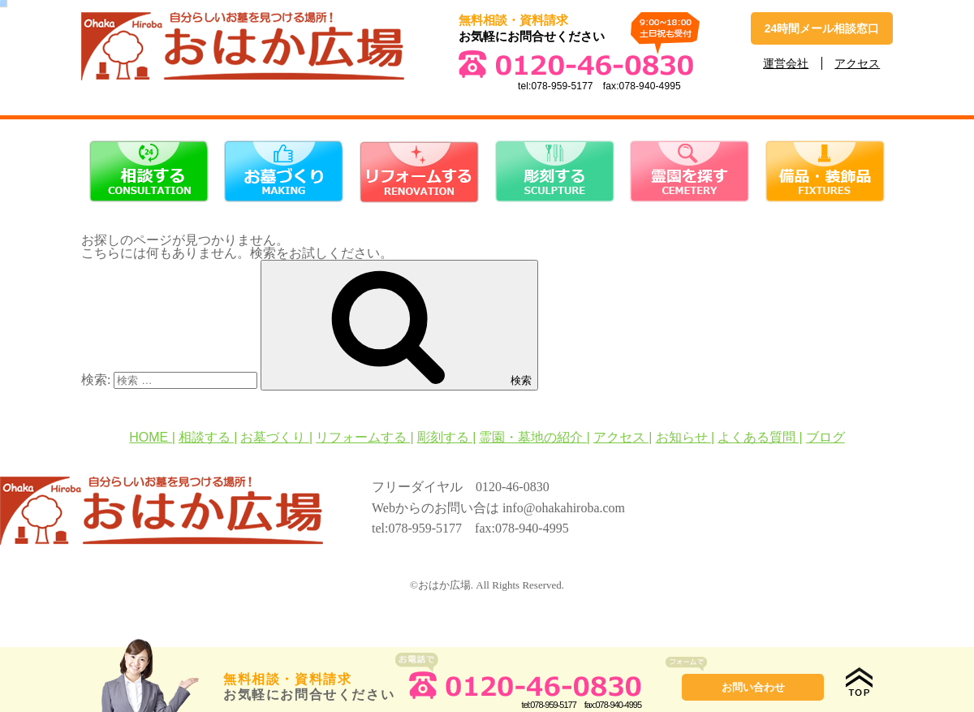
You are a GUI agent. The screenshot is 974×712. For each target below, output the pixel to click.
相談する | (208, 437)
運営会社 (785, 63)
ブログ (825, 437)
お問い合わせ (753, 687)
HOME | (152, 437)
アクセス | (623, 437)
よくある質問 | (760, 437)
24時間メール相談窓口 (822, 28)
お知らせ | (685, 437)
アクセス (857, 63)
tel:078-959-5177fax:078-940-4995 (518, 700)
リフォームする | (365, 437)
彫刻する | (446, 437)
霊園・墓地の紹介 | (534, 437)
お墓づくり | (276, 437)
